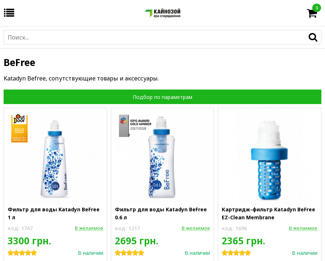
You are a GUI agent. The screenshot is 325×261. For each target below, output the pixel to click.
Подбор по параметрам (162, 97)
